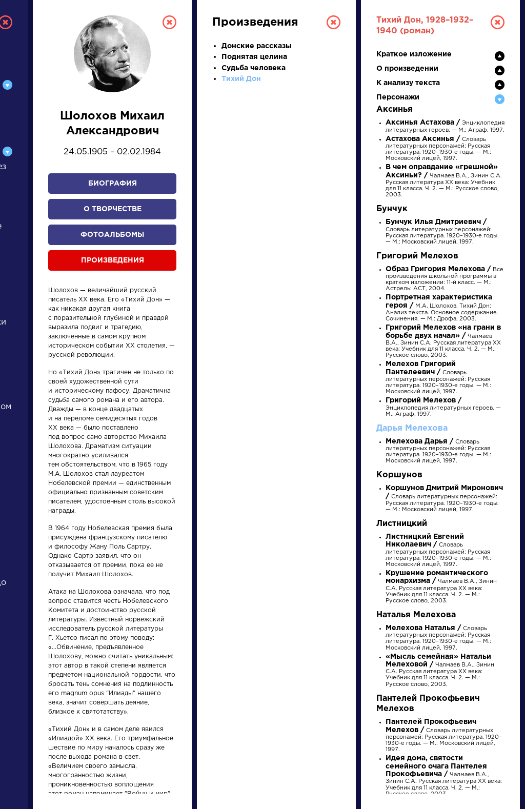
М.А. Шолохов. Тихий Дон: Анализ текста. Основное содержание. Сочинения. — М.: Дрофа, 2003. (442, 308)
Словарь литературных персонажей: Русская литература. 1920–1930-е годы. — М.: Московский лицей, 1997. (442, 232)
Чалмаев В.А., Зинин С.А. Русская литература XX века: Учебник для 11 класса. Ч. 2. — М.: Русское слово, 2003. (444, 181)
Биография (112, 183)
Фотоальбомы (112, 235)
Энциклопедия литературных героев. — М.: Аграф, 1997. (443, 407)
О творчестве (113, 209)
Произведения (112, 260)
